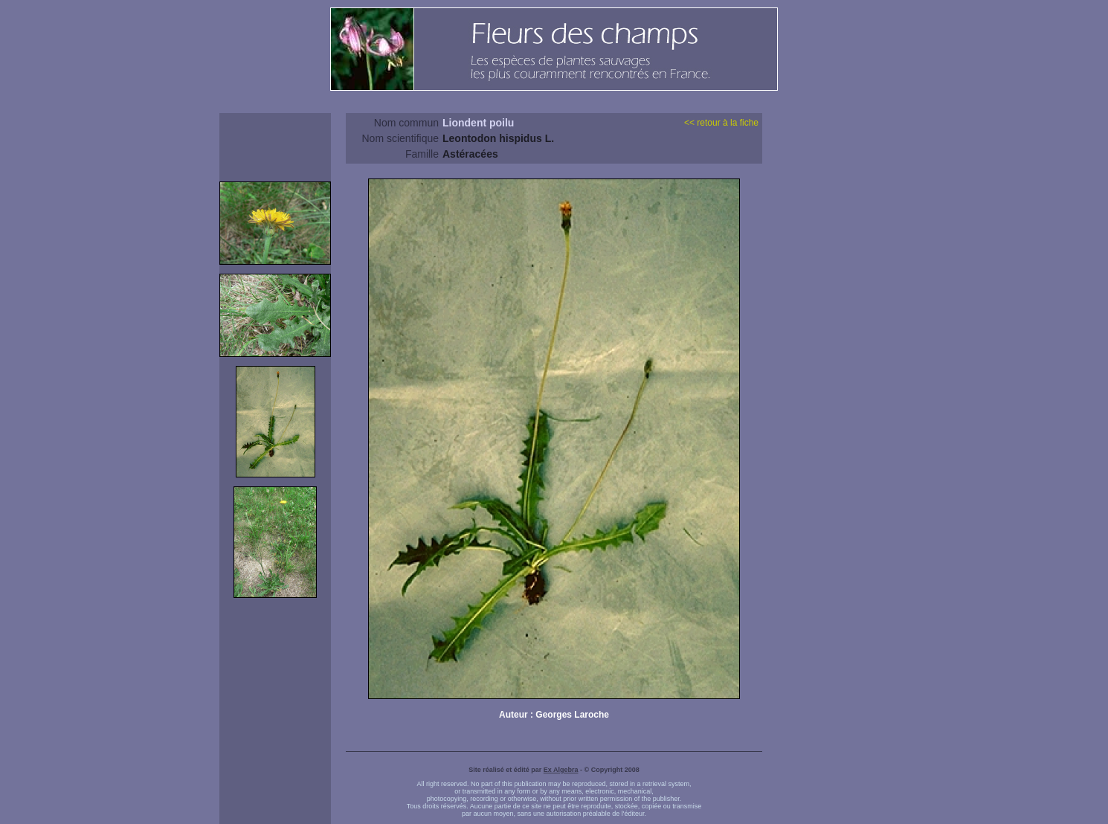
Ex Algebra (561, 769)
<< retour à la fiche (721, 123)
